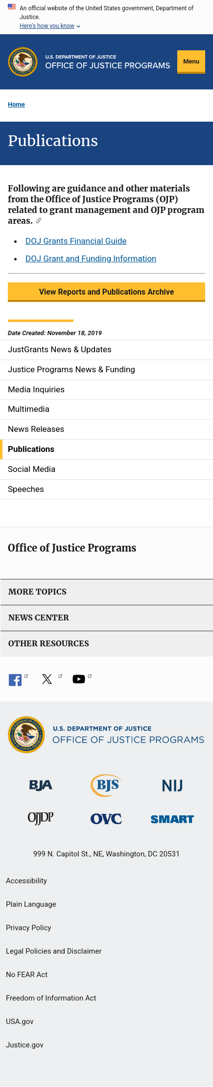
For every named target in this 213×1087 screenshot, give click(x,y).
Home (16, 104)
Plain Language (31, 904)
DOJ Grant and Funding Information (90, 258)
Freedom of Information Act (51, 998)
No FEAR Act (26, 974)
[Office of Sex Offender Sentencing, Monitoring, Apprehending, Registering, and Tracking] (172, 816)
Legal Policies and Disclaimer (53, 951)
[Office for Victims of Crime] (106, 818)
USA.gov (20, 1021)
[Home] (108, 61)
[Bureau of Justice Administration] (40, 780)
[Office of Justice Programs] (23, 62)
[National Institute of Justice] (172, 781)
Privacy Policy (28, 927)
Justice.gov (25, 1045)
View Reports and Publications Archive (106, 292)
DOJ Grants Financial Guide (76, 241)
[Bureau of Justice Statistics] (106, 792)
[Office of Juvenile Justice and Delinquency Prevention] (40, 821)
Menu (191, 61)
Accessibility (26, 880)
